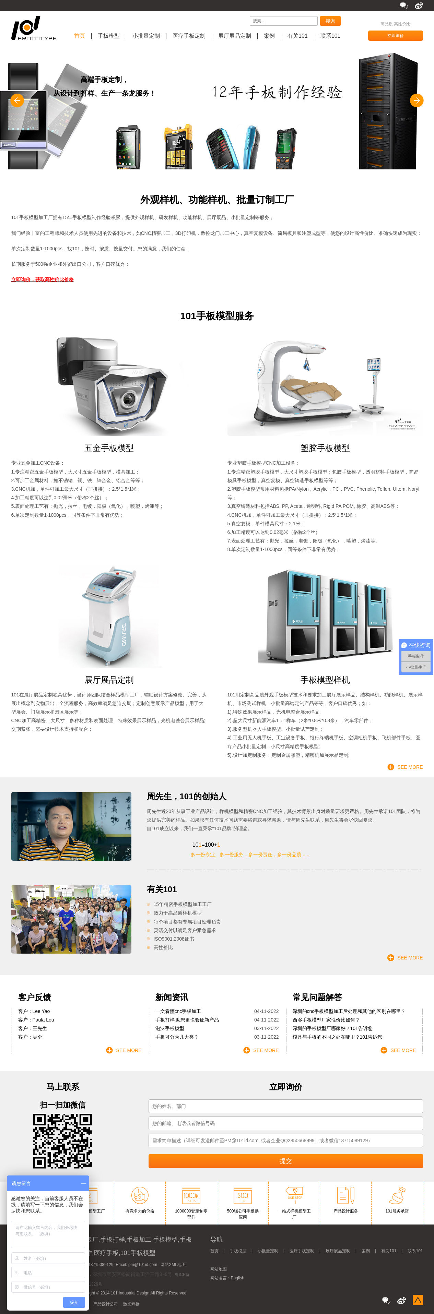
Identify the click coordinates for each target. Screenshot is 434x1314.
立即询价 (395, 35)
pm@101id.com (142, 1264)
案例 (269, 36)
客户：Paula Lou (36, 1020)
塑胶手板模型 (325, 448)
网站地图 (218, 1269)
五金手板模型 (109, 448)
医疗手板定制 (189, 36)
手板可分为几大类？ (177, 1037)
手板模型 (109, 36)
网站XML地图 (173, 1264)
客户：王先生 (32, 1028)
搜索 (330, 21)
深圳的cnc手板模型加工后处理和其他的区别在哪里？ (349, 1011)
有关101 (298, 36)
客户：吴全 (30, 1037)
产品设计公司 (105, 1304)
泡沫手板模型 (169, 1028)
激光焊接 (131, 1304)
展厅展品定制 (234, 36)
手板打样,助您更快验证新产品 (187, 1020)
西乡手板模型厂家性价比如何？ (326, 1020)
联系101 (330, 36)
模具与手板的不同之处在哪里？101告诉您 (337, 1037)
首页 (79, 36)
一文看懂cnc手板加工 (178, 1011)
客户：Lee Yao (34, 1011)
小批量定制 (146, 36)
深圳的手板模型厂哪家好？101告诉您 (333, 1028)
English (237, 1278)
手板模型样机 (325, 679)
